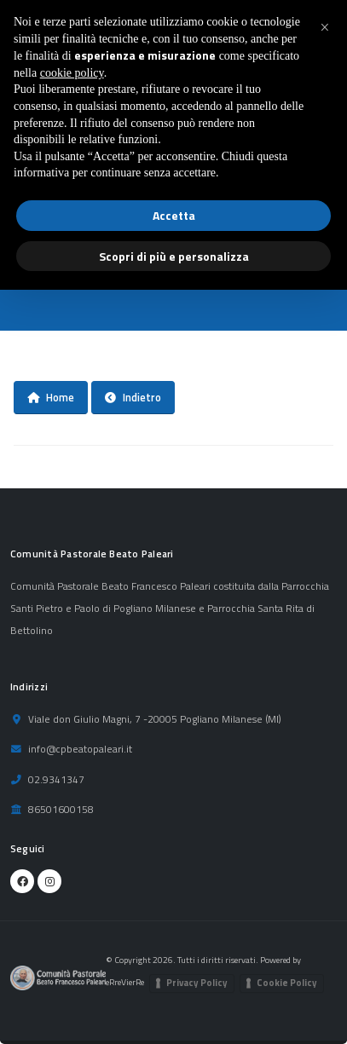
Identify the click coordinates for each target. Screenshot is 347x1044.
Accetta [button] (174, 215)
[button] (324, 27)
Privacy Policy (197, 982)
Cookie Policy (287, 982)
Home (50, 397)
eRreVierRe (125, 982)
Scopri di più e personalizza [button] (174, 256)
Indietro (133, 397)
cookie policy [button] (72, 72)
